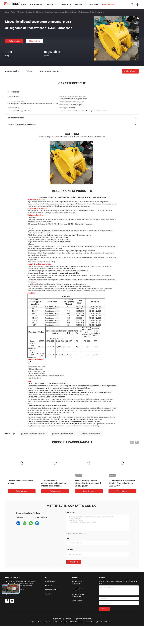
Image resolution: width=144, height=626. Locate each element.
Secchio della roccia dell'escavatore (78, 582)
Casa (7, 12)
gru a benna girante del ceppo (62, 434)
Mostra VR (66, 4)
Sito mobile (69, 619)
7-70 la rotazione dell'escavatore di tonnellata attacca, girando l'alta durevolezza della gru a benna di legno (54, 485)
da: (68, 538)
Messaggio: (71, 512)
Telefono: (70, 550)
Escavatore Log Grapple (26, 12)
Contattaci (74, 562)
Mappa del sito (57, 619)
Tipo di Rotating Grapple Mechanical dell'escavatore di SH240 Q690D (88, 483)
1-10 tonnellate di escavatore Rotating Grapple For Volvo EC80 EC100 (122, 483)
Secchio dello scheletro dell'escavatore (79, 595)
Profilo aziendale (50, 581)
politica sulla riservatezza (83, 619)
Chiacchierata (34, 41)
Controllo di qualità (51, 590)
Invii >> (104, 609)
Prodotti (13, 12)
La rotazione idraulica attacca (90, 434)
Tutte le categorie (77, 600)
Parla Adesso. (14, 41)
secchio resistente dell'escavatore (77, 589)
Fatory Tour (48, 585)
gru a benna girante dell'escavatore (33, 434)
